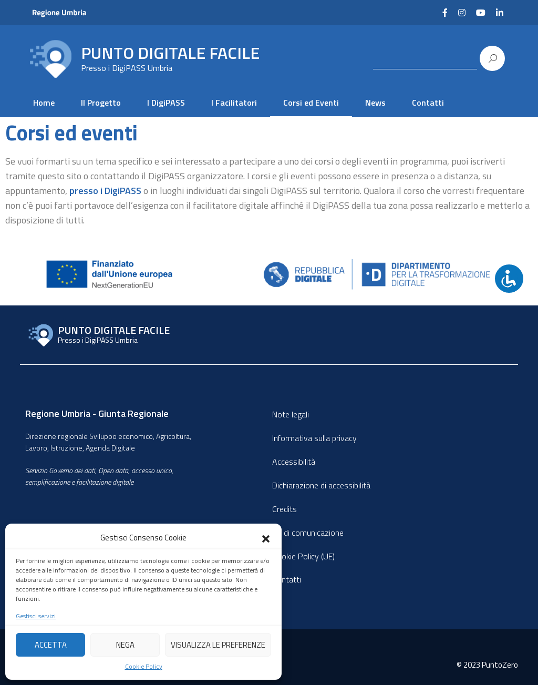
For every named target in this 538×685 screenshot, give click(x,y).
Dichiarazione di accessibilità (321, 485)
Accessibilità (293, 461)
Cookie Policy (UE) (303, 556)
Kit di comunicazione (308, 532)
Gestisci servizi (36, 616)
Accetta (51, 645)
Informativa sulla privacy (314, 438)
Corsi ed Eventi (311, 102)
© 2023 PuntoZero (487, 665)
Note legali (290, 414)
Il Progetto (101, 102)
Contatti (428, 102)
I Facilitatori (234, 102)
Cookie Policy (143, 666)
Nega (125, 645)
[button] (266, 538)
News (375, 102)
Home (44, 102)
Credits (284, 509)
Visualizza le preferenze (218, 645)
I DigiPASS (166, 102)
